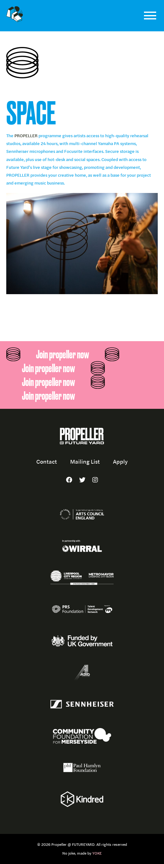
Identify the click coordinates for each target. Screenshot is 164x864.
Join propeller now (62, 354)
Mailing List (85, 461)
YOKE (97, 853)
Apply (120, 461)
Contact (46, 461)
